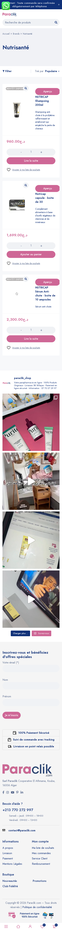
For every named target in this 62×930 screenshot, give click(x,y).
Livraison (7, 853)
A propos (7, 848)
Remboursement (41, 864)
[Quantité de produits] (31, 152)
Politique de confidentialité (37, 907)
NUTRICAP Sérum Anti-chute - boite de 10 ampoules (45, 293)
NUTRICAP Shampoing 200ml (42, 101)
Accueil (6, 33)
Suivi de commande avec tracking (33, 740)
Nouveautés (9, 881)
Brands (16, 33)
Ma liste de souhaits (43, 848)
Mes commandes (41, 853)
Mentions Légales (12, 864)
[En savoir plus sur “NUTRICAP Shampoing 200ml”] (31, 160)
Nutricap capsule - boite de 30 (44, 198)
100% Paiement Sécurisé (33, 733)
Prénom (6, 696)
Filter (8, 71)
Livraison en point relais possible (33, 746)
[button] (31, 254)
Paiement (7, 858)
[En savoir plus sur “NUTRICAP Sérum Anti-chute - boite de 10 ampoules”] (31, 338)
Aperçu (47, 91)
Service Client (39, 858)
